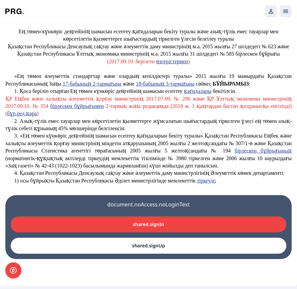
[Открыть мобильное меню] (286, 11)
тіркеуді (206, 180)
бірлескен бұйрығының (263, 150)
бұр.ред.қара (22, 113)
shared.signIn (148, 224)
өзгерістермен (172, 61)
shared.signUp (148, 245)
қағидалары (197, 91)
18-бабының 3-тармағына (165, 84)
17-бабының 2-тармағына (92, 84)
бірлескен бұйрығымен (77, 106)
